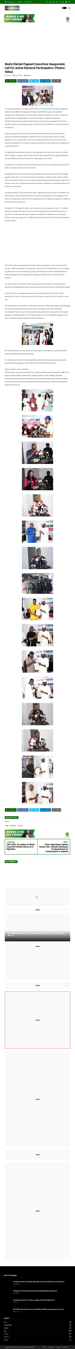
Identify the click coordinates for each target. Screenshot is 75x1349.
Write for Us (28, 2)
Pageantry (13, 825)
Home (44, 1347)
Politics (28, 75)
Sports (6, 1339)
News (7, 825)
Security (6, 1336)
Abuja (5, 1322)
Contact (65, 1347)
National (6, 1328)
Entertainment (8, 1325)
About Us (51, 1347)
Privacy (58, 1347)
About (20, 2)
